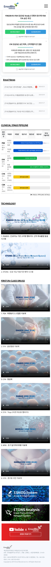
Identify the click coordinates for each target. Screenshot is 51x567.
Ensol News (9, 79)
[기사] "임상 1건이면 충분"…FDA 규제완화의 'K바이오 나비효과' (25, 87)
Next (47, 31)
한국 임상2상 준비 (24, 177)
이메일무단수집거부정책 (21, 551)
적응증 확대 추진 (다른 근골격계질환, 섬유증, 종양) (30, 150)
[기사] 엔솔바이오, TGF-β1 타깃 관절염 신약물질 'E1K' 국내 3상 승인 (27, 111)
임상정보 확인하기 (36, 32)
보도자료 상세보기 (15, 32)
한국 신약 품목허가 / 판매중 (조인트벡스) (39, 167)
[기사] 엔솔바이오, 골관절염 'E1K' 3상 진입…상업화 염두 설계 (24, 103)
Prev (3, 31)
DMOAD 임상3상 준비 (30, 158)
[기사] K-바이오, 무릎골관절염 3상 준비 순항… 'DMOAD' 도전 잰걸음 (27, 95)
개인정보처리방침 (9, 551)
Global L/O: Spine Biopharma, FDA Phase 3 (31, 143)
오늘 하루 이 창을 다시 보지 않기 (25, 37)
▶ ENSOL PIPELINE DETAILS (40, 195)
